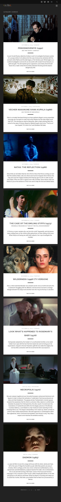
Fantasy (37, 285)
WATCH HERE (30, 72)
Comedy (37, 225)
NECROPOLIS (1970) (30, 399)
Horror (36, 45)
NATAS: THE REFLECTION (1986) (30, 172)
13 (35, 499)
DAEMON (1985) (30, 467)
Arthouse (36, 107)
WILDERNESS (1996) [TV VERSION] (30, 288)
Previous (24, 499)
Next (38, 499)
